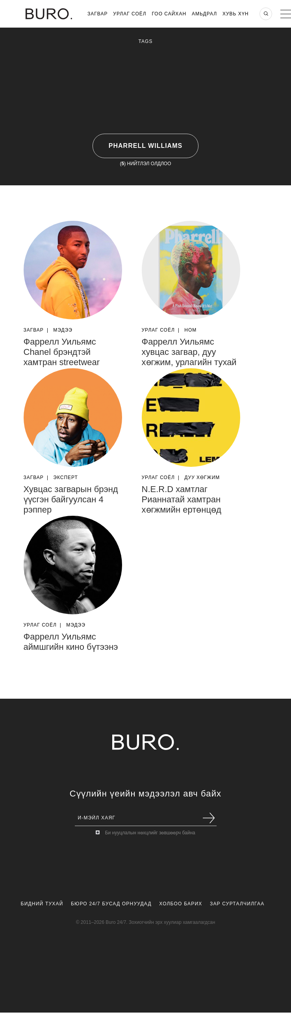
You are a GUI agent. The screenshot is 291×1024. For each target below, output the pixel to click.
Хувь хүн (235, 14)
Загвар (97, 14)
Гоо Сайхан (169, 14)
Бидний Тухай (42, 903)
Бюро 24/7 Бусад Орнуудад (111, 903)
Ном (190, 330)
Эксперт (65, 477)
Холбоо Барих (180, 903)
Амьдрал (204, 14)
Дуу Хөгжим (202, 477)
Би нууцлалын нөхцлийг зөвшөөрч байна (150, 833)
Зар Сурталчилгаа (237, 903)
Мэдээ (62, 330)
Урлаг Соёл (129, 14)
